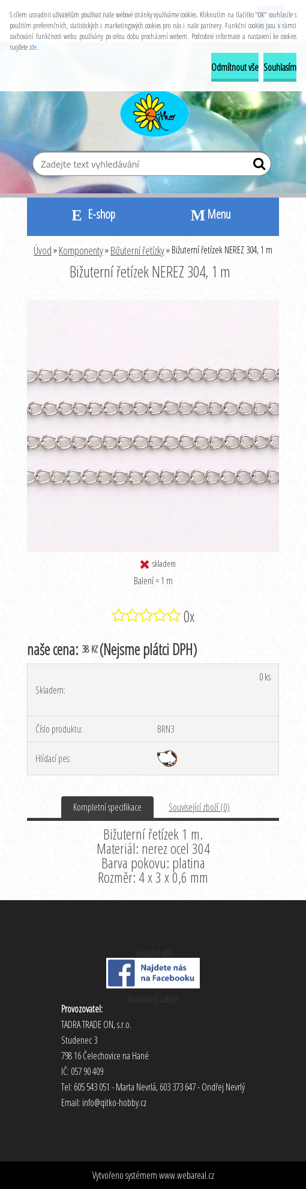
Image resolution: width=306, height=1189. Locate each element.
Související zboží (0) (199, 807)
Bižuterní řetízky (137, 250)
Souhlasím (279, 67)
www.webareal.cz (186, 1175)
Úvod (43, 250)
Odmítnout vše (235, 67)
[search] (257, 166)
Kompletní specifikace (107, 807)
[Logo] (153, 112)
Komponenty (81, 250)
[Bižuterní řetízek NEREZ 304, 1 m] (153, 304)
